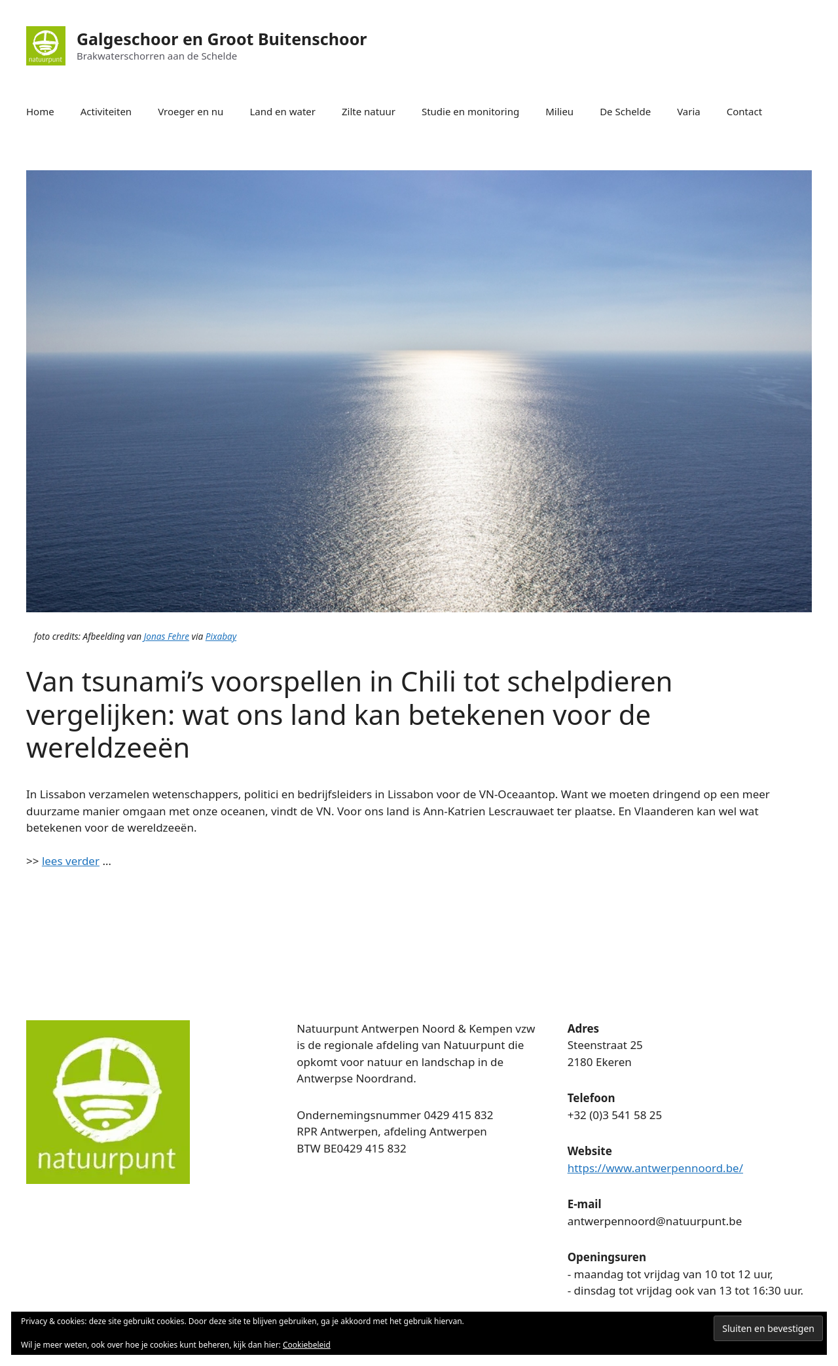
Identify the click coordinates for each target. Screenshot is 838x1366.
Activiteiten (106, 111)
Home (40, 111)
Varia (689, 111)
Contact (744, 111)
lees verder (71, 860)
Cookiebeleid (307, 1344)
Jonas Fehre (166, 636)
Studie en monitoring (470, 111)
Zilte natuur (368, 111)
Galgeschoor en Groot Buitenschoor (222, 39)
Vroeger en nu (190, 111)
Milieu (559, 111)
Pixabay (221, 636)
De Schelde (625, 111)
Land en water (282, 111)
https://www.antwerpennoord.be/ (655, 1167)
